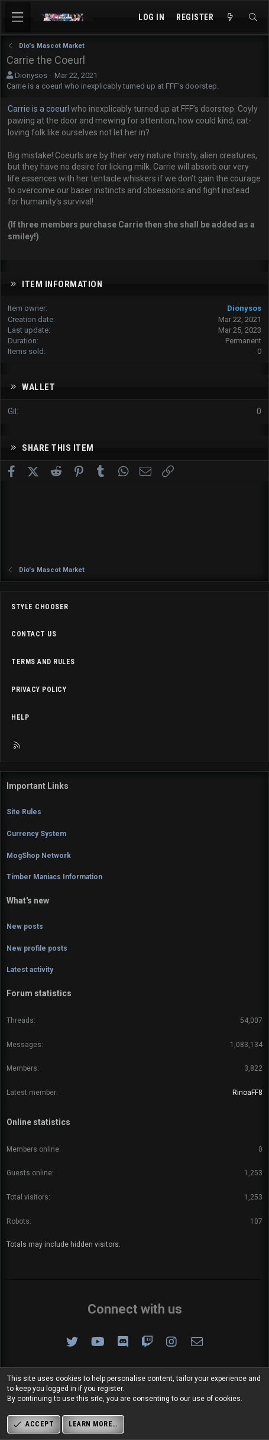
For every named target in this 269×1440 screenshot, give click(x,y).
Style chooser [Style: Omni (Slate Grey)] (40, 607)
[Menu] (18, 17)
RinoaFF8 (247, 1092)
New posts (25, 926)
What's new (28, 900)
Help (20, 717)
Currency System (36, 834)
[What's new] (230, 17)
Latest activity (30, 970)
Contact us (33, 634)
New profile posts (37, 948)
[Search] (253, 17)
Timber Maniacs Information (54, 877)
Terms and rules (43, 662)
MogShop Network (39, 855)
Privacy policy (38, 689)
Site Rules (24, 812)
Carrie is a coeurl (39, 108)
